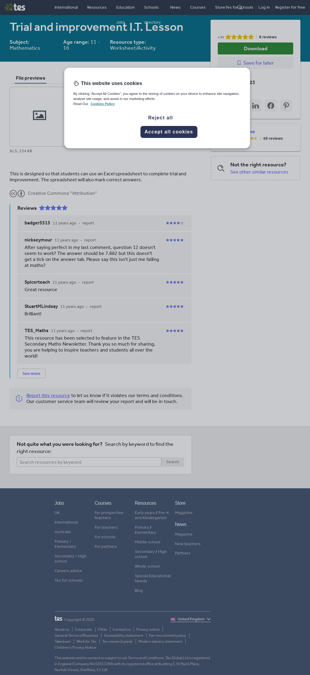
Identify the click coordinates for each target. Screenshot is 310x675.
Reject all (160, 117)
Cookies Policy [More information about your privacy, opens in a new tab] (102, 104)
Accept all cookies (169, 131)
